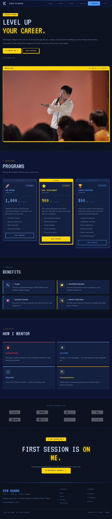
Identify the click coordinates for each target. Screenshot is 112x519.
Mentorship (63, 503)
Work (60, 493)
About (61, 496)
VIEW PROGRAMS (31, 51)
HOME (49, 3)
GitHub (90, 501)
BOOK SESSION (20, 235)
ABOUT (60, 3)
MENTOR (94, 4)
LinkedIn (90, 493)
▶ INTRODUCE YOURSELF (56, 470)
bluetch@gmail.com (11, 502)
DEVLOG (82, 3)
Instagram (91, 497)
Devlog (61, 500)
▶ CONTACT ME (12, 51)
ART (104, 3)
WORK (70, 3)
